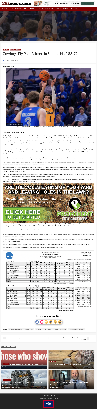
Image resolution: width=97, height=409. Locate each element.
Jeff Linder (38, 329)
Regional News (7, 379)
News (3, 8)
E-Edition (40, 8)
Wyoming (18, 49)
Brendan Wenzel (29, 329)
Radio (26, 8)
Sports (11, 8)
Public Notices (67, 8)
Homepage (5, 45)
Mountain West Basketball (60, 329)
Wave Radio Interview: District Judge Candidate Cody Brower (69, 383)
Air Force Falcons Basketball (15, 329)
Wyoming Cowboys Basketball (76, 329)
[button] (81, 9)
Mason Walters (47, 329)
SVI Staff (7, 60)
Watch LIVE (18, 8)
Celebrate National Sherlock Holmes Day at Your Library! (70, 364)
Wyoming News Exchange (8, 387)
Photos (58, 8)
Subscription (49, 8)
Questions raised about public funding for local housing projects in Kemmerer (22, 383)
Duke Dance (5, 366)
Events (32, 8)
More (76, 8)
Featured (11, 45)
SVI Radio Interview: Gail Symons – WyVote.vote (26, 364)
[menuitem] (4, 9)
